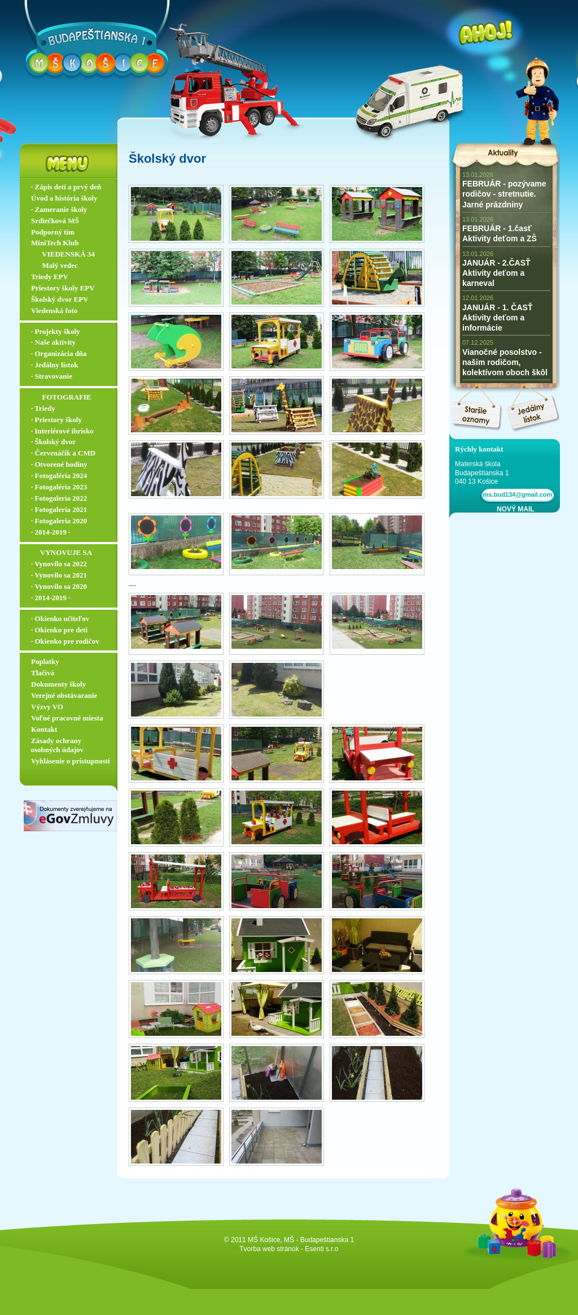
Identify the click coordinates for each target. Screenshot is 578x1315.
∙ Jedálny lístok (54, 365)
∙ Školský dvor (53, 441)
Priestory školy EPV (63, 288)
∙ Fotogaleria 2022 (59, 498)
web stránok (280, 1249)
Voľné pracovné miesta (67, 718)
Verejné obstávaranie (64, 695)
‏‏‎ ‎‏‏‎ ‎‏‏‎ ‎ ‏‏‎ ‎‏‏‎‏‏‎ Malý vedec (54, 265)
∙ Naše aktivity (53, 342)
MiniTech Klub (54, 242)
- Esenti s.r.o (320, 1249)
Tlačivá (42, 673)
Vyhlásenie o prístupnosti (70, 761)
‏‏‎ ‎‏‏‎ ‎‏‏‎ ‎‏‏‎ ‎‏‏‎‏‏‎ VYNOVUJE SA (61, 552)
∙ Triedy (43, 408)
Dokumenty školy (58, 684)
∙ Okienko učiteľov (60, 618)
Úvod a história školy (64, 198)
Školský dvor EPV (60, 299)
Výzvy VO (47, 706)
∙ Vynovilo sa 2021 (59, 575)
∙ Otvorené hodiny (59, 464)
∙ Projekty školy (55, 331)
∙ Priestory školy (56, 419)
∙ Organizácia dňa (59, 353)
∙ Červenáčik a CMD (63, 453)
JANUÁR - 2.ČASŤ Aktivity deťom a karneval (496, 273)
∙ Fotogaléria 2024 (59, 475)
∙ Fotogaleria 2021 (59, 509)
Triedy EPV (49, 276)
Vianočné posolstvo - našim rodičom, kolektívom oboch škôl (505, 362)
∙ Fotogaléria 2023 (59, 487)
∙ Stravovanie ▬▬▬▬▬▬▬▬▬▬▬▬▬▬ (71, 381)
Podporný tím (53, 232)
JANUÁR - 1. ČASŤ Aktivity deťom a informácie (497, 317)
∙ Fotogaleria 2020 (59, 521)
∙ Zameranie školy (59, 209)
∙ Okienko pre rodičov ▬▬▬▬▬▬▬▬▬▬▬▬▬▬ (71, 646)
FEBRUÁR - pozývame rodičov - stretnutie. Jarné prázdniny (504, 194)
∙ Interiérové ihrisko (62, 431)
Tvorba (249, 1249)
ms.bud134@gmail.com (516, 494)
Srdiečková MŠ (55, 220)
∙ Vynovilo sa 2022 (59, 563)
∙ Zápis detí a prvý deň (66, 187)
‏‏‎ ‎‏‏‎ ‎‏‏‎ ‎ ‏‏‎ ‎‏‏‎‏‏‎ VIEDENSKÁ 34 (63, 254)
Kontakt (44, 729)
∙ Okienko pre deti (59, 630)
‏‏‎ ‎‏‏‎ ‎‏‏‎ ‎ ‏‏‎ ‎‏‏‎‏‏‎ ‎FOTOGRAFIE (61, 397)
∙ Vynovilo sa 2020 (59, 586)
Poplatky (45, 661)
